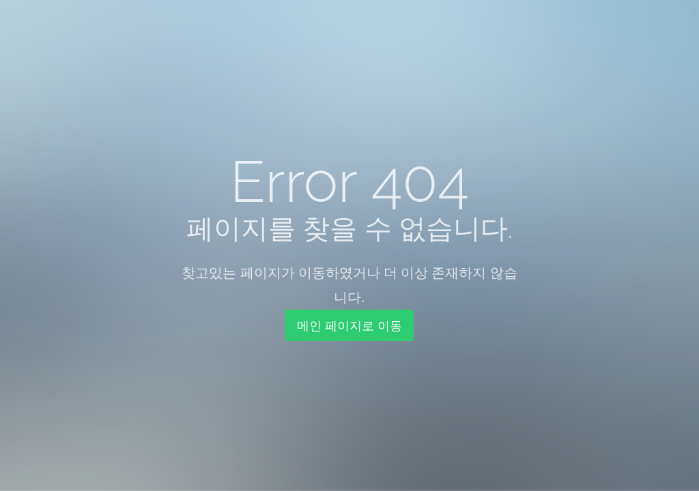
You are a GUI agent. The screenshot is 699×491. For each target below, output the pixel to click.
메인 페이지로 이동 (349, 325)
